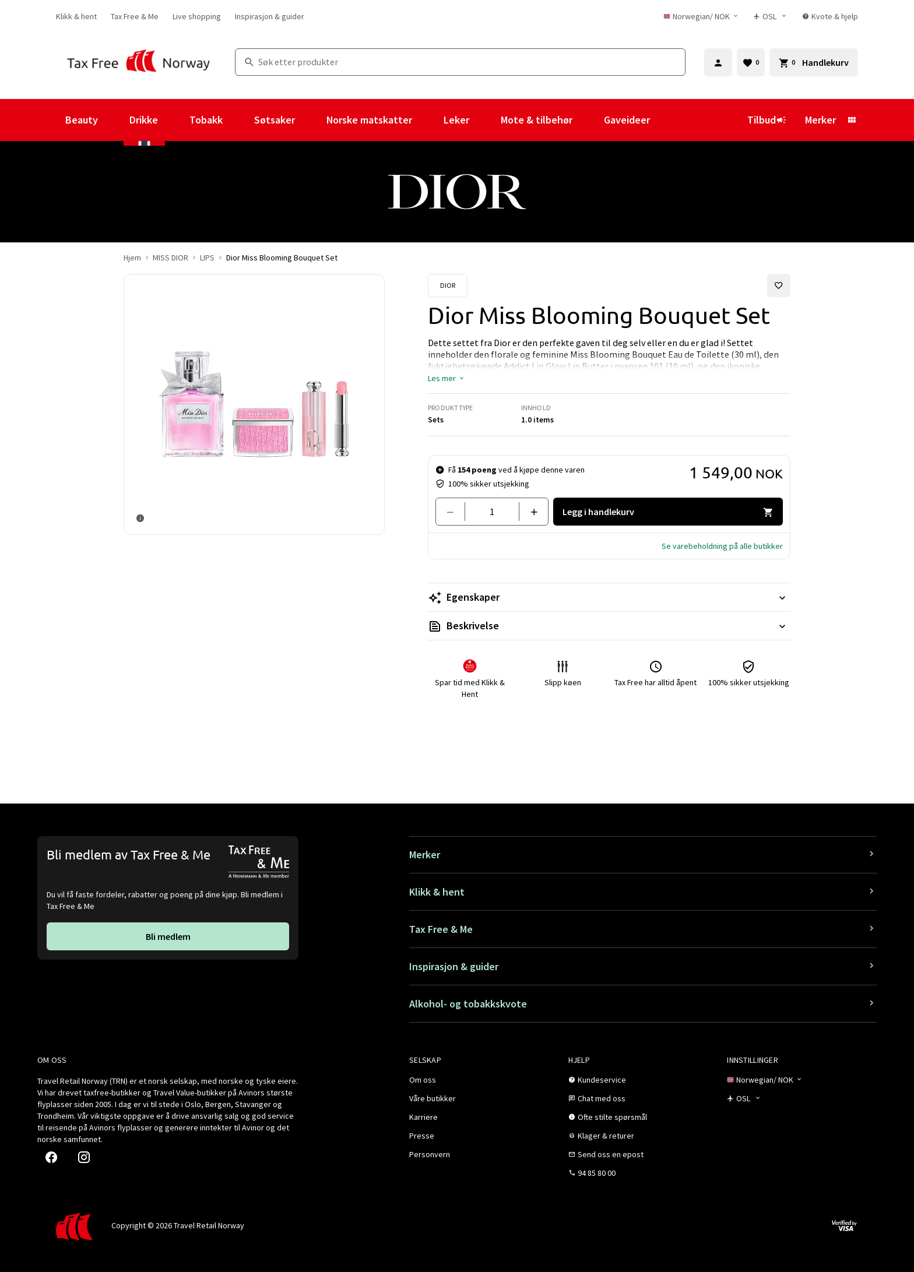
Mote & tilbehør (536, 119)
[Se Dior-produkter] (447, 285)
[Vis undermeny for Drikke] (173, 120)
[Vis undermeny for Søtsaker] (310, 120)
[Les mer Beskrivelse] (609, 626)
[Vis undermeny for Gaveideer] (665, 120)
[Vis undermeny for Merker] (851, 120)
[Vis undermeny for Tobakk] (238, 120)
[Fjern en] (455, 511)
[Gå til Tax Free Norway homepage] (138, 62)
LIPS (207, 257)
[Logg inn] (718, 62)
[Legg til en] (529, 511)
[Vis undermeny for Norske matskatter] (427, 120)
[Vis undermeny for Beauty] (113, 120)
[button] (446, 378)
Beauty (81, 119)
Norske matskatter (369, 119)
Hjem (132, 257)
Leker (456, 119)
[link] (76, 16)
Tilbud (766, 119)
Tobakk (206, 119)
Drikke (143, 119)
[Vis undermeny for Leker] (485, 120)
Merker (820, 119)
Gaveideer (627, 119)
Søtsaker (274, 119)
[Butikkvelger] (771, 16)
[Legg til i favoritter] (778, 285)
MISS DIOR (170, 257)
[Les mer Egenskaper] (609, 597)
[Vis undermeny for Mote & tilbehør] (588, 120)
